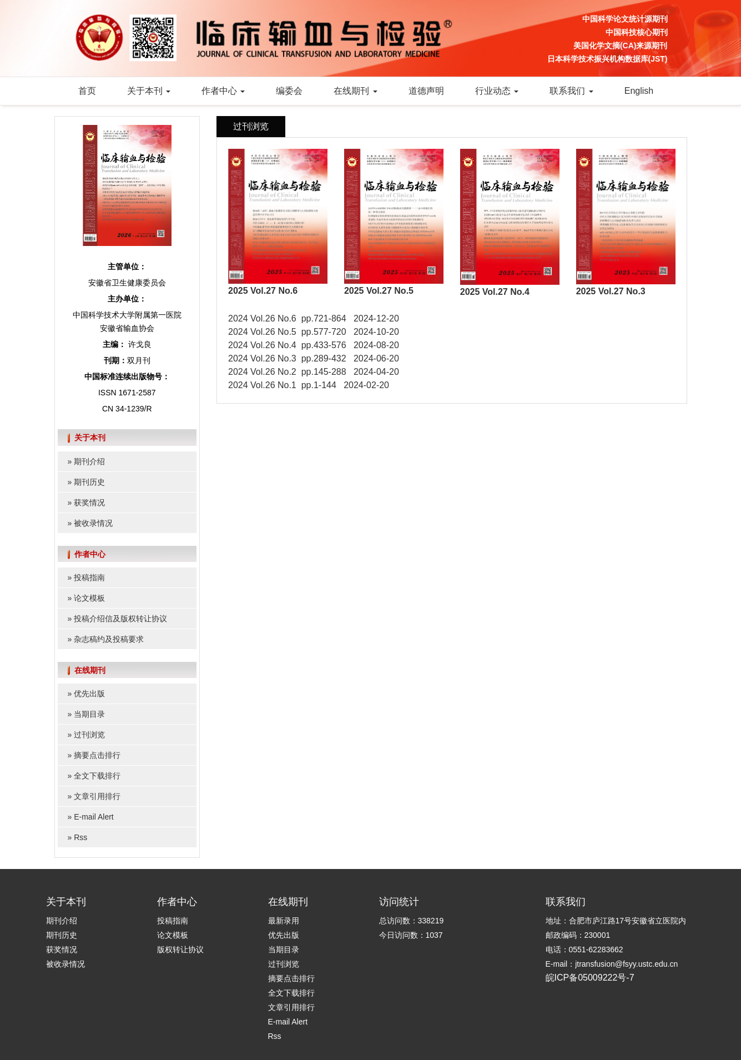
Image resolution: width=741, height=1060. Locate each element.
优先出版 (89, 693)
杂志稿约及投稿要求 (109, 639)
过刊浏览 (89, 734)
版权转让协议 (180, 949)
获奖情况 (89, 502)
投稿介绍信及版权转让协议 (120, 618)
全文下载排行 (97, 775)
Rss (80, 837)
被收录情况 (93, 523)
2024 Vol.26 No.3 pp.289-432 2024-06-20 (313, 358)
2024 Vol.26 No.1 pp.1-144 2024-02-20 (308, 385)
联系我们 (571, 91)
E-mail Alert (94, 816)
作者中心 (223, 91)
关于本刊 (148, 91)
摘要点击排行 (97, 755)
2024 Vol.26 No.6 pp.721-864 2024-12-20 (313, 318)
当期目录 (89, 714)
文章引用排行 (97, 796)
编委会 (289, 91)
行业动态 (496, 91)
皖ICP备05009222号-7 (590, 977)
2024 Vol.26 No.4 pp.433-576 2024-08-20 (313, 345)
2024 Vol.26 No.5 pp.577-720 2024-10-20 (313, 331)
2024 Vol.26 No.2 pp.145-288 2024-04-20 (313, 371)
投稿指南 (89, 577)
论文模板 (89, 598)
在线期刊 (355, 91)
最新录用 (283, 920)
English (638, 91)
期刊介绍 (89, 461)
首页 (87, 91)
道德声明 (426, 91)
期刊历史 (89, 482)
